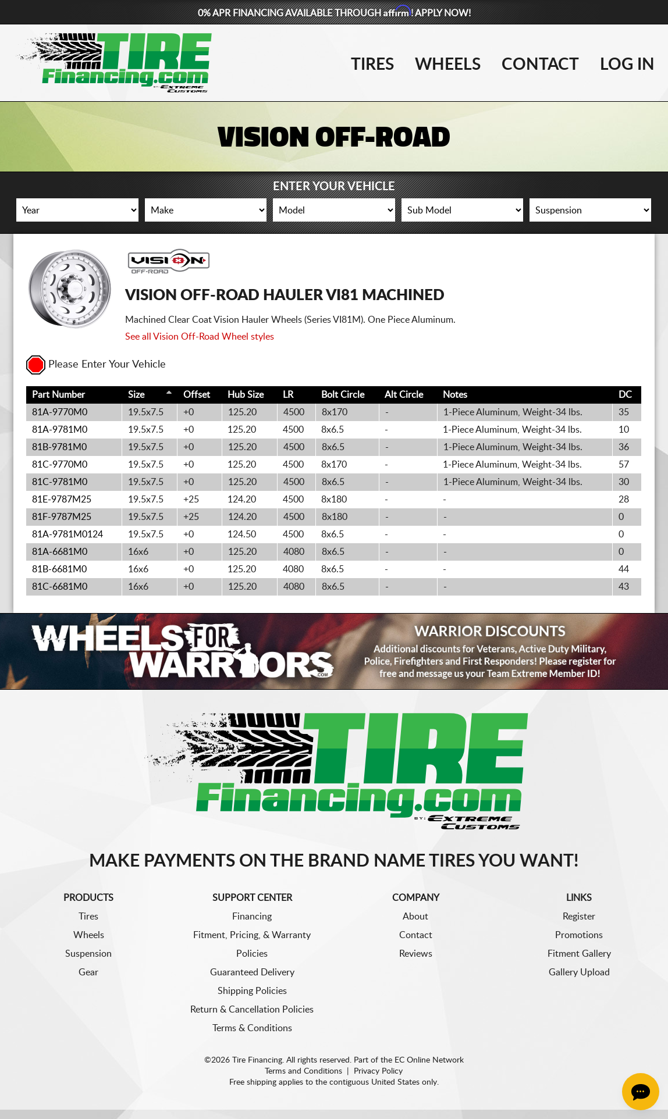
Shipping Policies (252, 991)
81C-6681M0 (59, 586)
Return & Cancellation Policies (252, 1009)
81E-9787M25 (61, 499)
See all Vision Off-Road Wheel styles (199, 336)
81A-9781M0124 (67, 534)
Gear (88, 972)
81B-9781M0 (59, 447)
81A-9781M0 (59, 429)
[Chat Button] (640, 1091)
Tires (372, 64)
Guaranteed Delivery (252, 972)
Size (136, 395)
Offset (196, 395)
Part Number (58, 395)
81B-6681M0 (59, 569)
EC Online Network (429, 1060)
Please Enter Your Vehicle (96, 364)
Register (579, 916)
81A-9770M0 (59, 412)
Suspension (88, 953)
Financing (252, 916)
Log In (627, 64)
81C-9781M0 (59, 482)
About (415, 916)
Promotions (579, 935)
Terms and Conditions (303, 1071)
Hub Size (246, 395)
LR (288, 395)
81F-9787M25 (61, 517)
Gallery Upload (579, 972)
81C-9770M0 (59, 464)
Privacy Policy (378, 1071)
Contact (540, 64)
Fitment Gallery (579, 953)
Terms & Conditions (252, 1028)
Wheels (448, 64)
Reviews (415, 953)
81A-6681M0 (59, 552)
